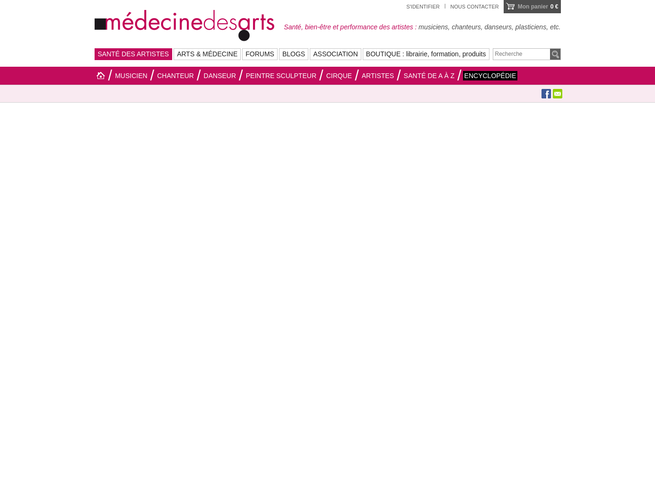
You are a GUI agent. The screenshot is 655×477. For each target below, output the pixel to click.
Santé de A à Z (429, 76)
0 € (538, 6)
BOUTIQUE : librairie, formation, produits (426, 54)
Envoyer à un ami (557, 93)
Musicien (131, 76)
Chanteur (175, 76)
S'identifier (423, 6)
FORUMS (259, 54)
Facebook (546, 93)
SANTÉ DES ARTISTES (133, 54)
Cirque (339, 76)
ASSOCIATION (335, 54)
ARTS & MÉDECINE (207, 54)
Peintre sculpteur (281, 76)
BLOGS (293, 54)
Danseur (220, 76)
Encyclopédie (490, 76)
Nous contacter (474, 6)
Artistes (378, 76)
